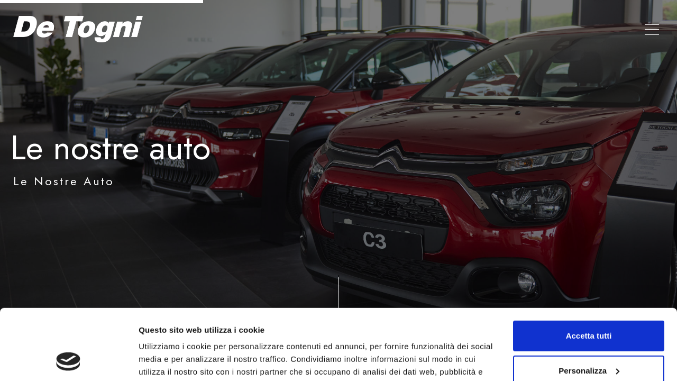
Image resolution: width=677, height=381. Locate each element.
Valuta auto (530, 29)
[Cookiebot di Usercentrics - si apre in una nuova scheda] (68, 360)
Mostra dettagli (167, 360)
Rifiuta (589, 338)
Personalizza (589, 304)
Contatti (588, 29)
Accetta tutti (589, 269)
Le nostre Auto (456, 29)
